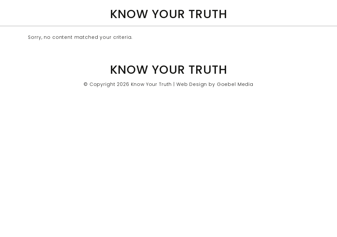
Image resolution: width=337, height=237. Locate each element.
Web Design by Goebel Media (214, 84)
